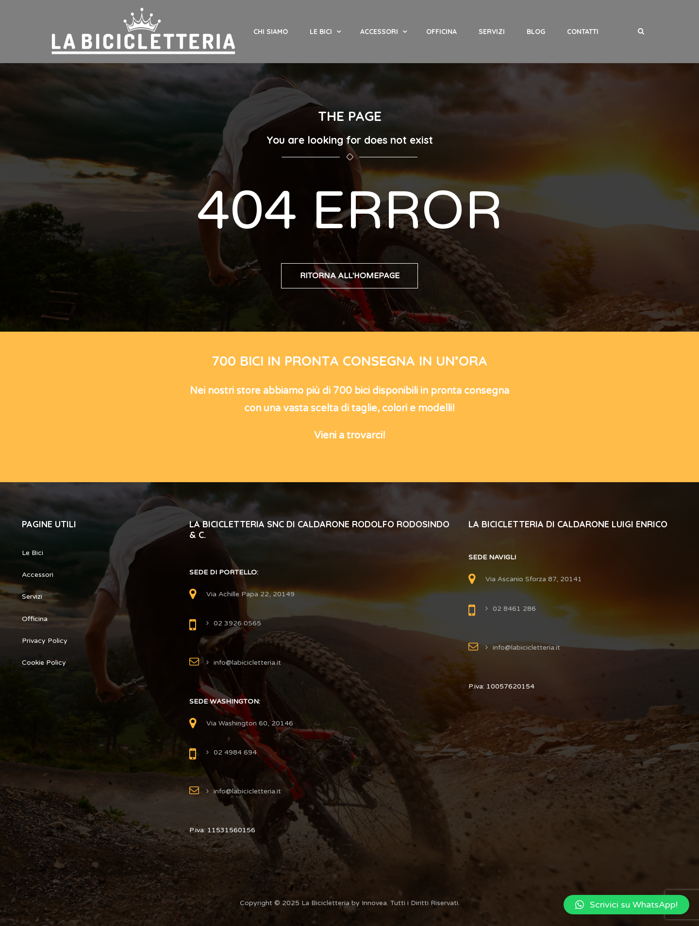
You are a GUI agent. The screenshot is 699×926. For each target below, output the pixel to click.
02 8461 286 (514, 609)
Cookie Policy (44, 662)
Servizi (492, 31)
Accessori (379, 31)
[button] (626, 904)
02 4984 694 (235, 752)
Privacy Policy (44, 641)
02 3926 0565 (237, 623)
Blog (536, 31)
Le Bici (321, 31)
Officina (441, 31)
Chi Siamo (270, 31)
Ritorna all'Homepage (350, 276)
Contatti (583, 31)
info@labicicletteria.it (247, 662)
